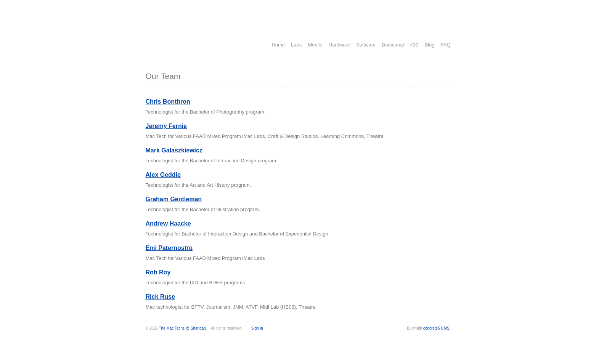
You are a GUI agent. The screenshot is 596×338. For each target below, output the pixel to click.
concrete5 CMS (436, 328)
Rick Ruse (160, 296)
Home (278, 45)
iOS (414, 45)
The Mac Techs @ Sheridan (182, 328)
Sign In (257, 328)
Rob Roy (158, 272)
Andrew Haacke (168, 223)
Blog (429, 45)
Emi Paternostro (169, 248)
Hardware (339, 45)
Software (366, 45)
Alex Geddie (163, 174)
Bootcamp (393, 45)
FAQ (445, 45)
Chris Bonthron (168, 101)
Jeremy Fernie (166, 126)
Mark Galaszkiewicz (174, 150)
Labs (296, 45)
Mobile (315, 45)
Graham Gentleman (174, 199)
